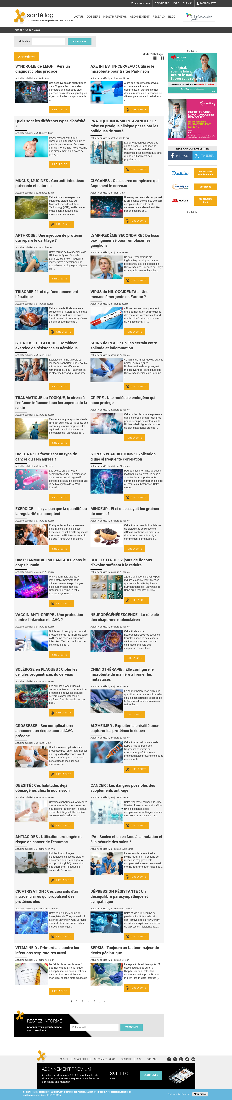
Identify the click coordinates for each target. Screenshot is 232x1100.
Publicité (126, 1059)
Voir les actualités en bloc (162, 58)
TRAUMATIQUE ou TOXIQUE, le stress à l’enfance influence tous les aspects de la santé (51, 402)
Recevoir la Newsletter (192, 148)
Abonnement (140, 16)
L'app (176, 3)
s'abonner (151, 1075)
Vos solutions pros (205, 200)
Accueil (18, 29)
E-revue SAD (162, 3)
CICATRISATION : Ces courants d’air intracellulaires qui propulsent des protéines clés (47, 896)
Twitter (175, 1058)
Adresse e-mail (79, 1021)
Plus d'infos (54, 1095)
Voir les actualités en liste (155, 58)
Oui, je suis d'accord (179, 1094)
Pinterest (181, 1058)
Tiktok (187, 1058)
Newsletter (81, 1059)
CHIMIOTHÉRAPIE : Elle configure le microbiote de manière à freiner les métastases (122, 674)
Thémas (187, 3)
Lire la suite (59, 109)
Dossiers (93, 16)
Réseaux (159, 16)
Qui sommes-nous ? (104, 1059)
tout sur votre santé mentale (205, 173)
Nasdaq (189, 14)
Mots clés (24, 41)
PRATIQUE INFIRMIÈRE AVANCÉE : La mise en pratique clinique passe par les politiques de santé (124, 126)
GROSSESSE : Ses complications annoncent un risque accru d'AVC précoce (44, 730)
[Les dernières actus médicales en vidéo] (192, 253)
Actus (79, 16)
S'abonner (131, 1027)
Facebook (169, 1058)
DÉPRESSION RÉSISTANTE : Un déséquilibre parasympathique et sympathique (119, 896)
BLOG (171, 16)
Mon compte (208, 3)
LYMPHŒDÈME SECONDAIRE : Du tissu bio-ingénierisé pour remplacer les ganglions (125, 240)
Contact (152, 1059)
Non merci (200, 1094)
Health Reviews (115, 16)
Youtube (193, 1058)
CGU (139, 1059)
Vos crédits (205, 186)
